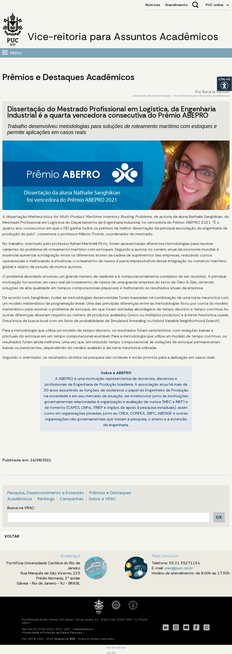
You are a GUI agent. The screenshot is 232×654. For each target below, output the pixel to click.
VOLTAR (11, 536)
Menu (16, 53)
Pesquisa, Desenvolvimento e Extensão (45, 492)
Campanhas (72, 498)
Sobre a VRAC (102, 498)
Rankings (46, 498)
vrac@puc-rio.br (178, 568)
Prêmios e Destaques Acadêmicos (68, 77)
